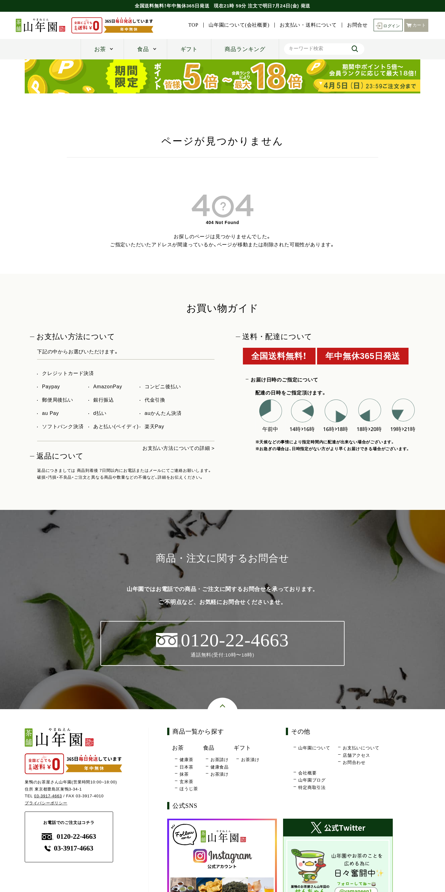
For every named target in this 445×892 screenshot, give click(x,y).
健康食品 (219, 767)
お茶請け (219, 759)
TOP (192, 25)
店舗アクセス (356, 755)
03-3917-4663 (48, 796)
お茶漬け (219, 774)
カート (416, 25)
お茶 (100, 49)
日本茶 (186, 767)
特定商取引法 (312, 787)
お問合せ (355, 25)
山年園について (314, 748)
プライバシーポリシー (46, 803)
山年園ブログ (312, 780)
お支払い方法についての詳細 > (178, 448)
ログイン (387, 25)
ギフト (189, 49)
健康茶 (186, 759)
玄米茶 (186, 781)
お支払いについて (361, 748)
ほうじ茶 (189, 788)
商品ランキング (245, 49)
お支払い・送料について (306, 25)
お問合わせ (354, 762)
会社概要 (307, 773)
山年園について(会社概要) (237, 25)
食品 (143, 49)
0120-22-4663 (69, 836)
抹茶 (184, 774)
